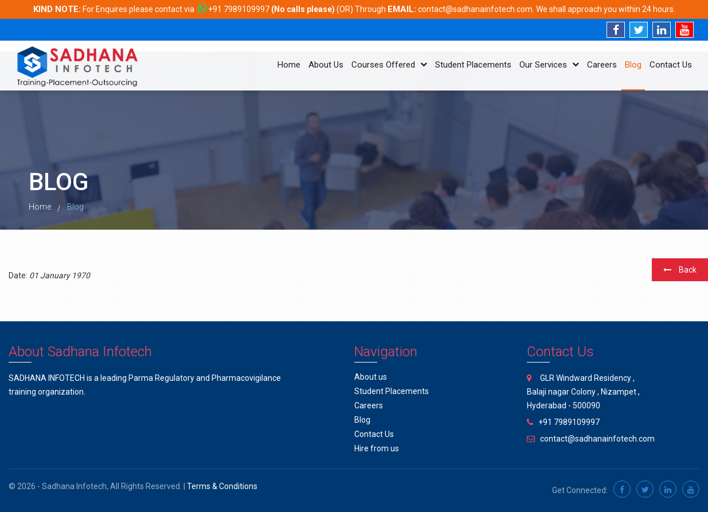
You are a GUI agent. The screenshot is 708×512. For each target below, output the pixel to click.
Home (288, 65)
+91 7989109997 (238, 9)
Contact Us (671, 65)
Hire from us (376, 448)
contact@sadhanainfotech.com (475, 9)
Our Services (549, 65)
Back (680, 269)
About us (370, 376)
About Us (325, 65)
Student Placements (473, 65)
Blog (633, 65)
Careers (602, 65)
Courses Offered (389, 65)
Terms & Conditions (222, 486)
